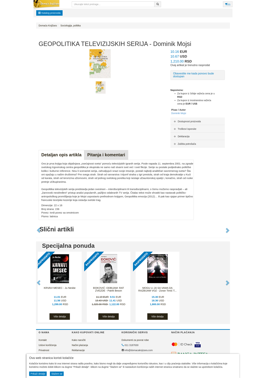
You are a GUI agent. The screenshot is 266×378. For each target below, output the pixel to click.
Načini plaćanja (80, 345)
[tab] (197, 121)
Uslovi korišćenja (47, 345)
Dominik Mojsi (178, 113)
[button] (39, 230)
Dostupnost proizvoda (187, 121)
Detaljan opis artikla (61, 154)
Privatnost (44, 350)
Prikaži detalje (37, 373)
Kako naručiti (79, 340)
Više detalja (60, 316)
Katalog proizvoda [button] (49, 13)
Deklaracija (181, 136)
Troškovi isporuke (184, 129)
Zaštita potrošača (184, 144)
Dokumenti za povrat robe (135, 340)
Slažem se (56, 373)
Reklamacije (78, 350)
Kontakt (43, 340)
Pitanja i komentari (106, 154)
